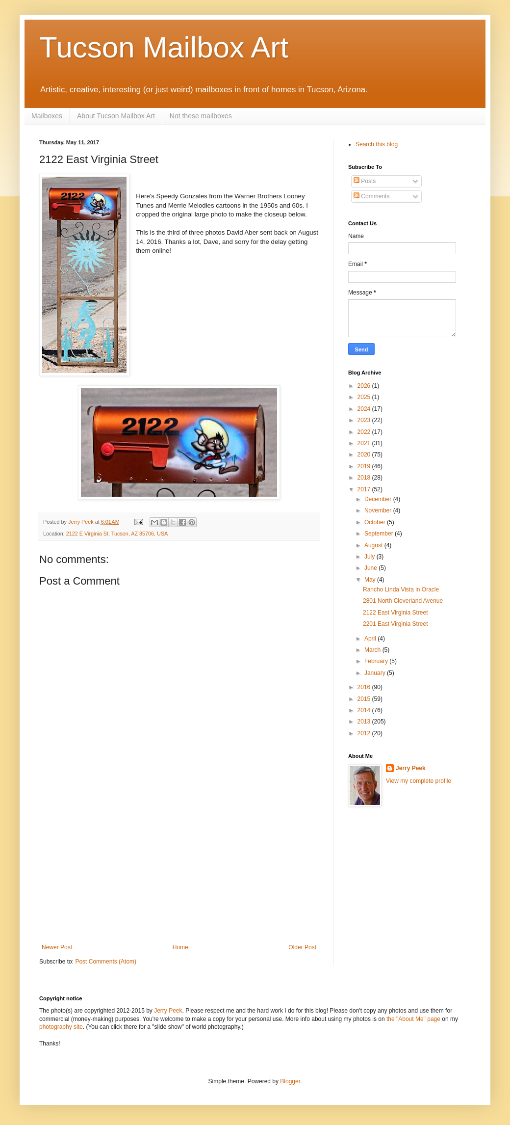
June (371, 567)
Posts (365, 181)
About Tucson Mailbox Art (116, 116)
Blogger (290, 1081)
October (375, 522)
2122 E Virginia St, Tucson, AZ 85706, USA (117, 533)
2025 (364, 397)
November (378, 510)
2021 (364, 443)
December (378, 499)
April (371, 638)
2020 (364, 454)
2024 (364, 408)
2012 (364, 733)
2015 (364, 699)
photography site (61, 1026)
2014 (364, 710)
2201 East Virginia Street (395, 623)
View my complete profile (418, 780)
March (373, 649)
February (376, 661)
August (374, 545)
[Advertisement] (179, 870)
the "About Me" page (413, 1019)
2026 (364, 385)
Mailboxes (46, 116)
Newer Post (57, 947)
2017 (364, 489)
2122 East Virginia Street (395, 612)
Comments (371, 196)
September (379, 533)
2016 (364, 687)
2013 (364, 721)
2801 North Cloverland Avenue (403, 600)
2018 (364, 477)
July (370, 556)
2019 (364, 466)
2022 (364, 432)
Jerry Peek (411, 768)
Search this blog (377, 144)
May (370, 579)
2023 (364, 420)
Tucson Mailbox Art (163, 47)
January (375, 673)
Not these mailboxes (201, 116)
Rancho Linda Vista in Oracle (401, 589)
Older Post (302, 947)
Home (180, 947)
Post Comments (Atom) (105, 961)
